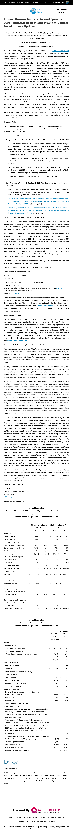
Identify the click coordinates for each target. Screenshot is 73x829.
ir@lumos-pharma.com (12, 497)
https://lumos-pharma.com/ (17, 341)
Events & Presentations (45, 306)
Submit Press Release (41, 818)
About (11, 818)
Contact (52, 822)
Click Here (60, 288)
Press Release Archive (23, 818)
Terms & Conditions (57, 818)
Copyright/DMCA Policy (26, 822)
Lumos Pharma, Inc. (60, 51)
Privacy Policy (42, 822)
